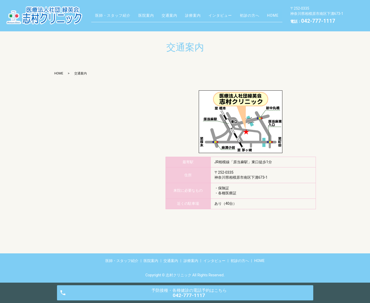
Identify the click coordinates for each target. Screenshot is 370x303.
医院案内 (148, 11)
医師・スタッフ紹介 (112, 11)
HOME (100, 19)
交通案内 (175, 11)
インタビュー (232, 11)
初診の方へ (265, 11)
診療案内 (202, 11)
